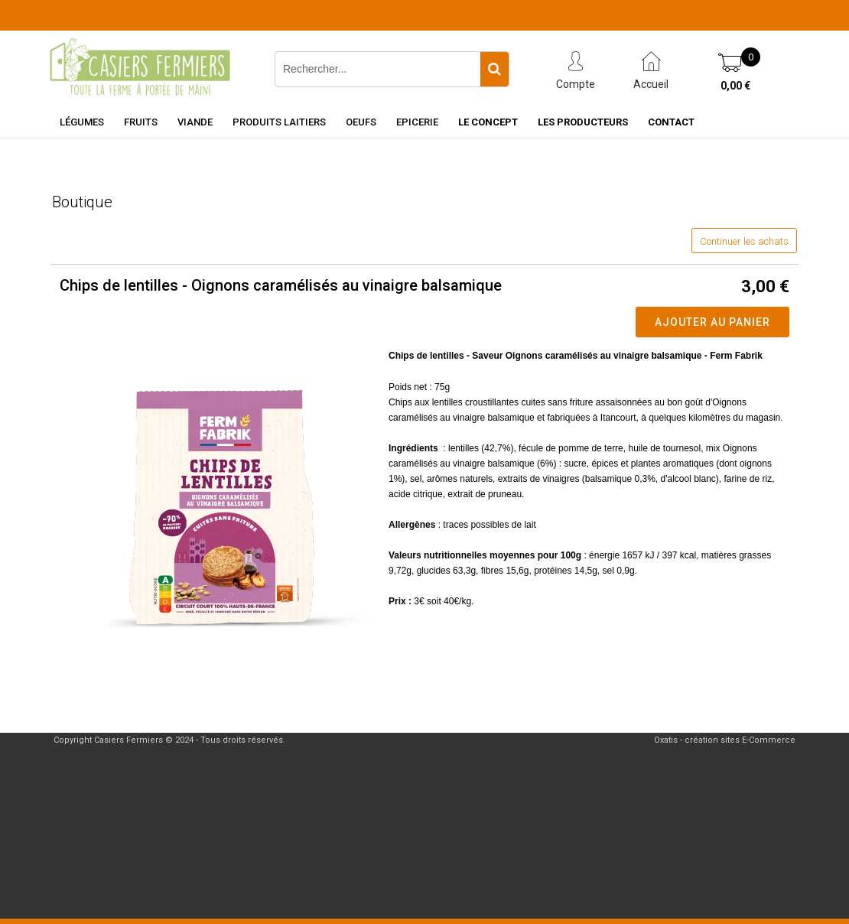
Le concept (488, 122)
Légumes (82, 122)
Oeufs (361, 122)
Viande (195, 122)
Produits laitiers (279, 122)
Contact (671, 122)
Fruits (141, 122)
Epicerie (417, 122)
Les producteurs (583, 122)
